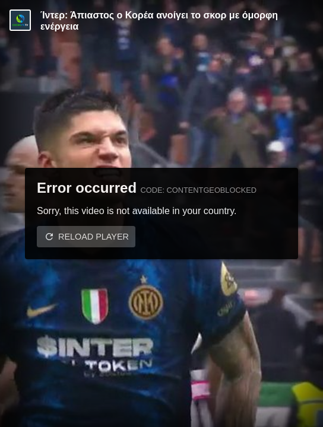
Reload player (93, 236)
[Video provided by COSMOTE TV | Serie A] (20, 20)
